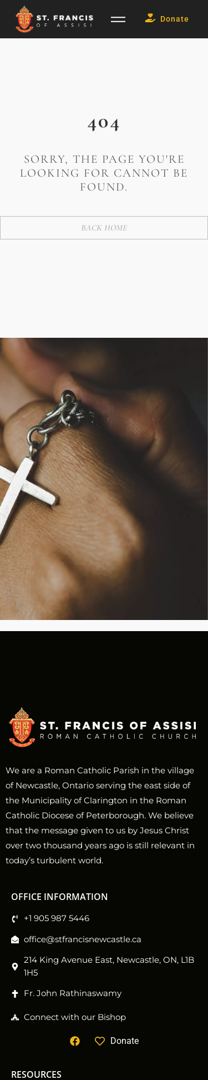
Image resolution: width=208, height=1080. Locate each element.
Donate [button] (167, 19)
